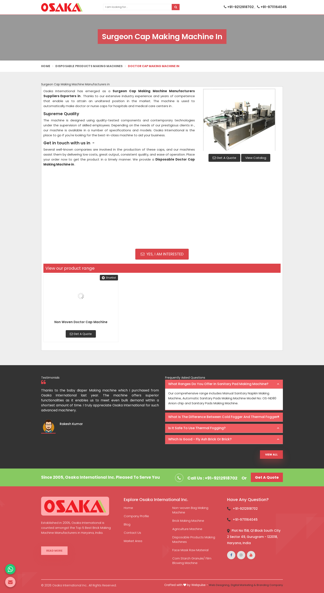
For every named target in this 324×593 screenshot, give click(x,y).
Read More (54, 551)
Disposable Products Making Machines (89, 66)
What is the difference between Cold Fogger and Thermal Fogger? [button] (223, 416)
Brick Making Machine (188, 520)
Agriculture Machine (187, 529)
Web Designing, (219, 585)
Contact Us (132, 532)
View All (271, 455)
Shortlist (109, 277)
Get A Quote (224, 158)
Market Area (133, 541)
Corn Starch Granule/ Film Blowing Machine (191, 560)
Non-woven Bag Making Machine (190, 510)
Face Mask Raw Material (190, 550)
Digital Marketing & (243, 585)
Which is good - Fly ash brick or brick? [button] (200, 439)
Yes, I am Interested (162, 254)
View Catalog (255, 158)
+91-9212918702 (239, 7)
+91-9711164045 (272, 7)
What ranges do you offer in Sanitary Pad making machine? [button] (218, 384)
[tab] (224, 384)
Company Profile (136, 516)
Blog (127, 524)
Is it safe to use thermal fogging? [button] (197, 428)
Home (45, 66)
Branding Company (270, 585)
